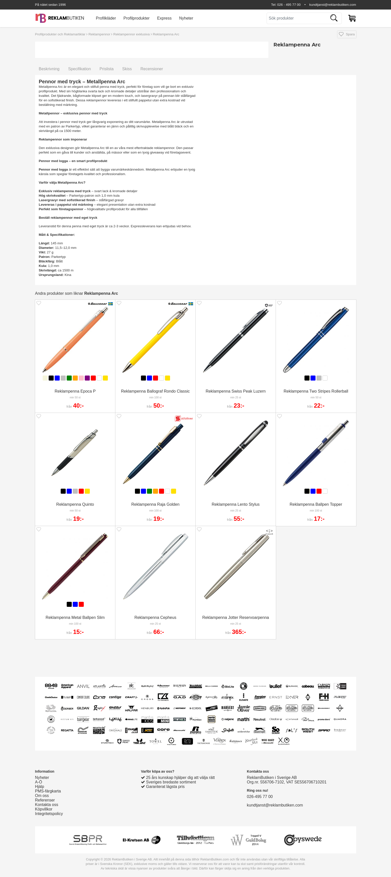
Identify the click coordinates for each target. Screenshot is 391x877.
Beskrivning (49, 69)
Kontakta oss (46, 804)
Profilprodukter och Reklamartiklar (60, 34)
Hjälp (39, 786)
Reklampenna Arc (166, 34)
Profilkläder (106, 18)
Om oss (42, 795)
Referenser (45, 800)
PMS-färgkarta (48, 791)
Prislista (107, 69)
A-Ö (38, 782)
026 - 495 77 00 (288, 5)
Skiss (127, 69)
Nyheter (186, 18)
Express (164, 18)
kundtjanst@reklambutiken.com (332, 5)
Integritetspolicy (49, 814)
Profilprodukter (136, 18)
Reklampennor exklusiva (131, 34)
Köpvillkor (43, 809)
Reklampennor (99, 34)
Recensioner (151, 69)
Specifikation (79, 69)
